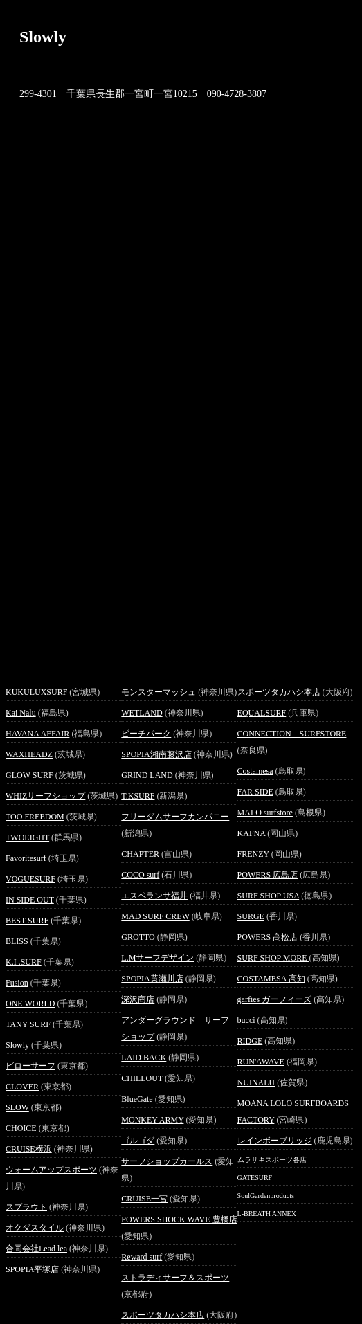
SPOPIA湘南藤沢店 (156, 754)
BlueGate (136, 1099)
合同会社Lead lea (36, 1248)
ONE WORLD (30, 1003)
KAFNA (251, 833)
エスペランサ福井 (154, 895)
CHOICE (21, 1128)
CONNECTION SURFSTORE (292, 733)
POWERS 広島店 (267, 875)
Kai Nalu (21, 713)
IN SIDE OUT (30, 900)
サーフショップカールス (166, 1161)
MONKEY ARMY (152, 1120)
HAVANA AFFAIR (37, 733)
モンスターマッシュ (158, 692)
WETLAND (141, 713)
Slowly (17, 1045)
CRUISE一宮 (144, 1199)
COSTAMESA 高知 (271, 978)
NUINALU (256, 1082)
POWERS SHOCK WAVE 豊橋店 (179, 1219)
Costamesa (255, 771)
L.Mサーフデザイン (157, 958)
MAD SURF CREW (155, 916)
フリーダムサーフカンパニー (175, 817)
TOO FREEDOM (35, 817)
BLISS (17, 941)
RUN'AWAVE (260, 1062)
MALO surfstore (265, 812)
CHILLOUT (142, 1078)
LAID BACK (143, 1057)
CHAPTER (140, 854)
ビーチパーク (146, 733)
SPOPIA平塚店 (32, 1269)
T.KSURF (137, 796)
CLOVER (22, 1086)
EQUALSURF (262, 713)
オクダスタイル (35, 1228)
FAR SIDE (255, 792)
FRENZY (253, 854)
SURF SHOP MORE (273, 958)
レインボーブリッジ (274, 1140)
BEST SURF (27, 920)
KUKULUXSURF (36, 692)
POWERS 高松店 (267, 937)
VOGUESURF (30, 879)
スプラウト (26, 1207)
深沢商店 (137, 999)
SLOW (17, 1107)
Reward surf (141, 1257)
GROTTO (137, 937)
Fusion (17, 983)
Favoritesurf (26, 858)
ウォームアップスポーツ (51, 1170)
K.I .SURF (24, 962)
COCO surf (140, 875)
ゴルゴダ (137, 1140)
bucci (246, 1020)
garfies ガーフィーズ (274, 999)
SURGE (250, 916)
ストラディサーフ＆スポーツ (175, 1277)
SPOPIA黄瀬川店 (152, 978)
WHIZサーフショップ (45, 796)
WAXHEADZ (29, 754)
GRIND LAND (146, 775)
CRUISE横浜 (29, 1149)
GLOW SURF (29, 775)
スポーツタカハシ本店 (162, 1315)
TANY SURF (28, 1024)
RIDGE (250, 1041)
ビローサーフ (30, 1066)
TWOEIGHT (27, 837)
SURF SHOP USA (268, 895)
